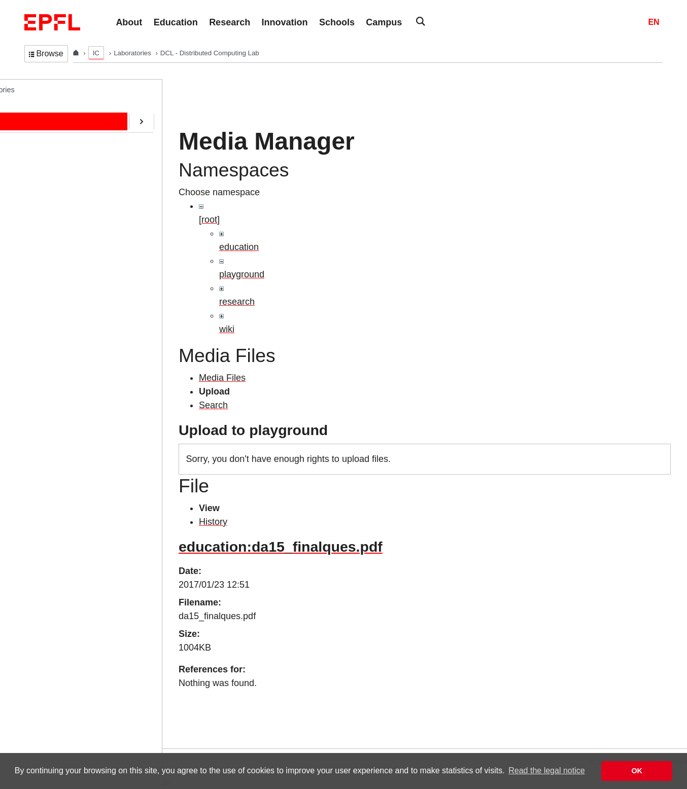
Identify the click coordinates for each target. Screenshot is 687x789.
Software (48, 215)
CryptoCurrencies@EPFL (75, 258)
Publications (54, 173)
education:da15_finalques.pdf (281, 547)
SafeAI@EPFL (58, 279)
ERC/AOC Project (63, 237)
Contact (46, 195)
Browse (46, 53)
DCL (31, 89)
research (237, 302)
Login (12, 742)
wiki (226, 329)
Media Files (222, 378)
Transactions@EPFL (67, 342)
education (239, 247)
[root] (209, 219)
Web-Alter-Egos (59, 321)
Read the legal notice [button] (546, 770)
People (45, 131)
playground (241, 274)
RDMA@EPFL (57, 300)
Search (213, 405)
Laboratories (133, 53)
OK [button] (636, 771)
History (213, 522)
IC (96, 53)
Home (44, 110)
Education (50, 153)
